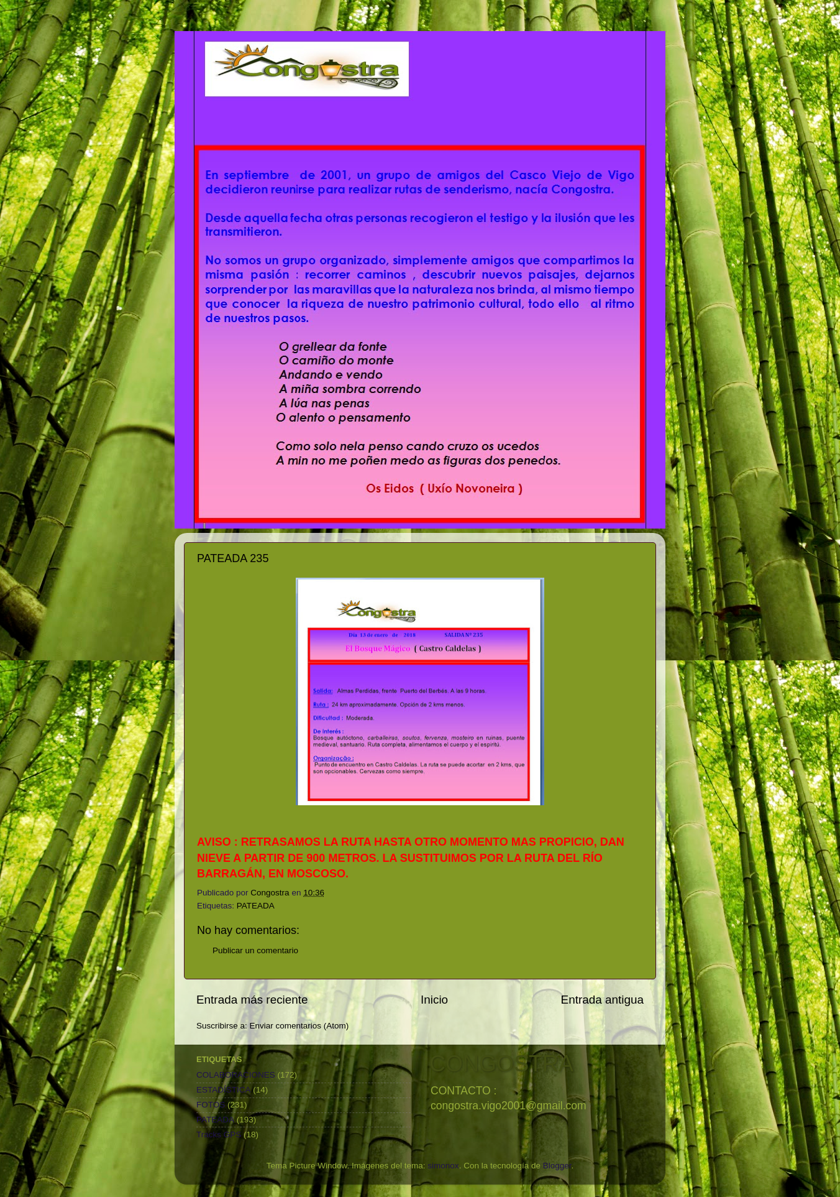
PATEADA (256, 905)
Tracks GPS (218, 1134)
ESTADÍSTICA (223, 1089)
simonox (443, 1165)
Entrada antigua (602, 999)
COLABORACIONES (235, 1074)
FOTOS (210, 1104)
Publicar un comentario (255, 950)
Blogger (557, 1165)
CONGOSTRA (501, 1063)
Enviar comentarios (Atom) (299, 1025)
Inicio (434, 999)
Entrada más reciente (252, 999)
